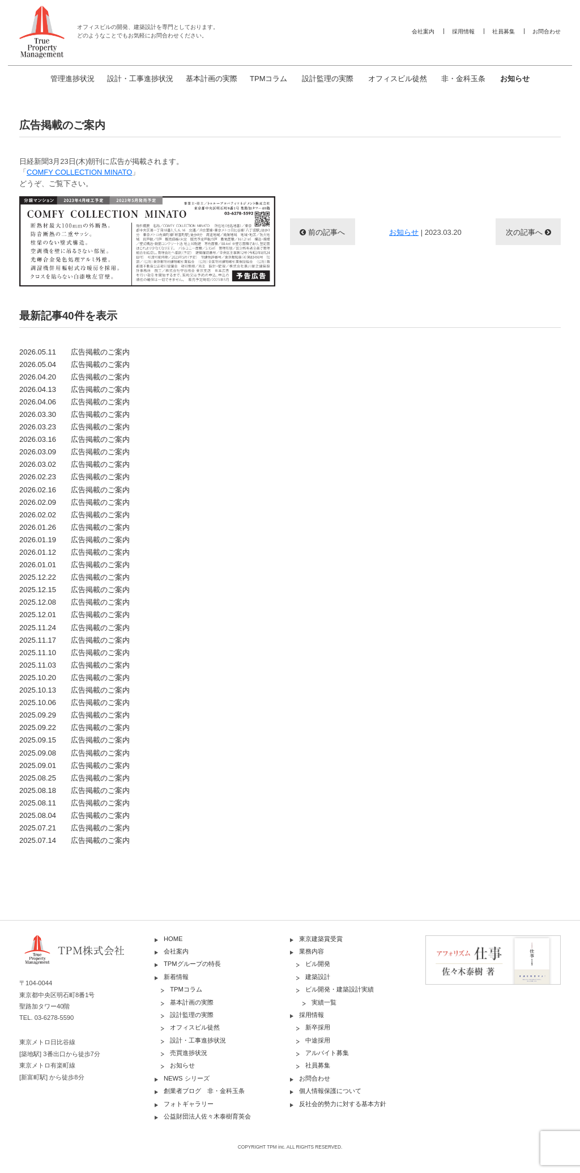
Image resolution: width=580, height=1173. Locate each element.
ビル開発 (317, 963)
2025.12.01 (74, 614)
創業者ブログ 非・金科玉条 (204, 1090)
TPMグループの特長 (192, 963)
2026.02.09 (74, 502)
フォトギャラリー (189, 1103)
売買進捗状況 (188, 1052)
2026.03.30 (74, 414)
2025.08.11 (74, 803)
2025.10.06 (74, 702)
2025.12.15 (74, 589)
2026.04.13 (74, 389)
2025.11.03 (74, 665)
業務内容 (311, 951)
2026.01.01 (74, 564)
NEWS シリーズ (187, 1078)
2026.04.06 (74, 402)
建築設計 (317, 976)
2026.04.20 (74, 377)
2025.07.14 (74, 840)
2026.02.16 (74, 490)
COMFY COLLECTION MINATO (79, 172)
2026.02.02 (74, 514)
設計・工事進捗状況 (140, 78)
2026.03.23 (74, 427)
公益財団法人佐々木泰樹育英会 (207, 1116)
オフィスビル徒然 (397, 78)
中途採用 (317, 1040)
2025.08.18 (74, 790)
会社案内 (423, 31)
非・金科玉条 (463, 78)
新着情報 (176, 976)
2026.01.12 (74, 552)
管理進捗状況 (72, 78)
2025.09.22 (74, 727)
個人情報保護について (330, 1090)
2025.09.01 (74, 765)
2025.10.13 (74, 690)
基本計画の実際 (211, 78)
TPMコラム (268, 78)
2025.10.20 (74, 677)
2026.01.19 (74, 539)
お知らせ (515, 78)
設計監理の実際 (327, 78)
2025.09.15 (74, 740)
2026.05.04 (74, 364)
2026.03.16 (74, 439)
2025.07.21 (74, 828)
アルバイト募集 (327, 1052)
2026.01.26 (74, 527)
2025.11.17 (74, 640)
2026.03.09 (74, 452)
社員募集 (503, 31)
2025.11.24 (74, 627)
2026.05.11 (74, 352)
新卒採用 (317, 1027)
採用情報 (463, 31)
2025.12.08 (74, 602)
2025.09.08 (74, 753)
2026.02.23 (74, 476)
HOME (173, 938)
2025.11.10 (74, 652)
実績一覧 (324, 1002)
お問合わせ (546, 31)
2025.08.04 (74, 815)
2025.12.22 (74, 577)
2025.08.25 (74, 778)
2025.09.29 (74, 715)
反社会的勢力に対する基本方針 (342, 1103)
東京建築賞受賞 (321, 938)
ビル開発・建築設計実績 (339, 989)
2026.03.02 (74, 464)
